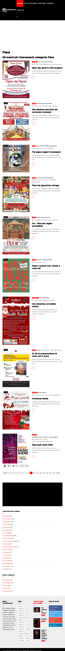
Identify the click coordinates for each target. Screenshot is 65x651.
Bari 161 (27, 613)
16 (53, 473)
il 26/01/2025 (35, 64)
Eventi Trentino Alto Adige (10, 541)
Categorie (50, 3)
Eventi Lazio (6, 516)
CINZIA (55, 106)
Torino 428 (21, 610)
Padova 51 (28, 638)
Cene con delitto (7, 585)
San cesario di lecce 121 (24, 617)
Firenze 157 (21, 615)
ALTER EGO (51, 148)
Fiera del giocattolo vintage (45, 185)
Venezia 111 (21, 624)
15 (50, 473)
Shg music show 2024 (42, 445)
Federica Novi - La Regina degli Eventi (53, 64)
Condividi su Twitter (54, 614)
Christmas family (40, 399)
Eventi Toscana (7, 524)
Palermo (34, 392)
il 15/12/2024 (35, 262)
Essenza (44, 619)
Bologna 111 (21, 626)
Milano (34, 434)
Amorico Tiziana (36, 181)
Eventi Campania (7, 538)
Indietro (5, 473)
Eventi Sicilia (6, 544)
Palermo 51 (21, 638)
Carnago (34, 61)
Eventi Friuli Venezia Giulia (9, 546)
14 (47, 473)
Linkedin (53, 625)
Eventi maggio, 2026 (8, 582)
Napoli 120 (21, 619)
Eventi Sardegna (7, 549)
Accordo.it (49, 441)
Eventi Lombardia (7, 519)
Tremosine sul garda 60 (24, 633)
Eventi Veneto (6, 527)
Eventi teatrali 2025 (8, 591)
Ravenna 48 (21, 640)
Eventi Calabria (6, 560)
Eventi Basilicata (7, 563)
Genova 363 (21, 613)
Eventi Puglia (6, 533)
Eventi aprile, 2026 (7, 580)
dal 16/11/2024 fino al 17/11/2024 (40, 439)
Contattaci (20, 10)
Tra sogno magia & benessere (46, 152)
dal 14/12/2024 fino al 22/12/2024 (40, 220)
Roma (33, 177)
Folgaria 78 (21, 629)
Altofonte (35, 297)
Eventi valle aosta (7, 566)
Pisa (33, 146)
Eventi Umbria (6, 552)
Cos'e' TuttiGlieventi (30, 3)
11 (37, 473)
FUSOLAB (55, 220)
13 (44, 473)
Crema (34, 103)
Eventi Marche (6, 558)
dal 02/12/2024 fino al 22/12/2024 (40, 395)
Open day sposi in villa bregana (47, 68)
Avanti (57, 473)
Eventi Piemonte (7, 521)
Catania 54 (21, 635)
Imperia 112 (21, 622)
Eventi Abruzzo (6, 555)
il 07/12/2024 (46, 350)
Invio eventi (42, 3)
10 (34, 473)
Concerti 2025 (6, 588)
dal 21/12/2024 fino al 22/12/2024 (40, 179)
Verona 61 (21, 631)
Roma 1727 (21, 606)
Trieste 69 (28, 629)
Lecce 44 (28, 640)
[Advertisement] (32, 33)
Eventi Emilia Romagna (8, 535)
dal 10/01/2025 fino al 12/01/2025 (40, 148)
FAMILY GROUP (56, 395)
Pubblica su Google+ (54, 620)
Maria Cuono (58, 350)
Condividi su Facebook (54, 608)
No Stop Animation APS (49, 300)
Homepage (20, 3)
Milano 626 (21, 608)
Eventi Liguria (6, 530)
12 (40, 473)
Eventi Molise (6, 569)
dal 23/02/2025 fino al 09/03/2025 (40, 106)
